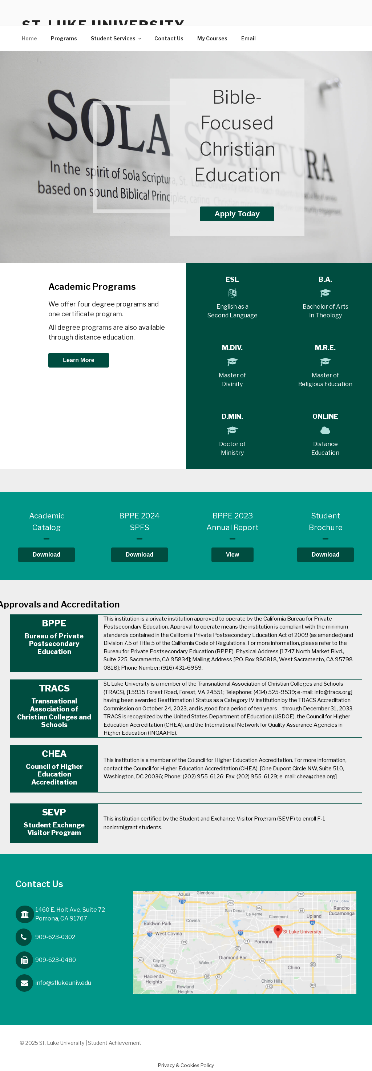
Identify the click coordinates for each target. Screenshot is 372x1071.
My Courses (212, 38)
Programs (64, 38)
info (63, 982)
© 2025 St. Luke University (52, 1043)
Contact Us (168, 38)
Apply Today (236, 213)
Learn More (78, 360)
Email (248, 38)
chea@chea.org (316, 776)
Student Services (116, 38)
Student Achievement (114, 1043)
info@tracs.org (333, 692)
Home (29, 38)
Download (46, 554)
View (232, 554)
